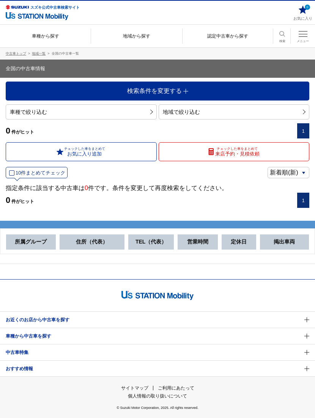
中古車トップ (16, 53)
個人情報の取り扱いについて (157, 396)
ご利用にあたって (176, 388)
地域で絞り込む (234, 112)
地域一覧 (39, 53)
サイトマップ (134, 388)
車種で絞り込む (81, 112)
